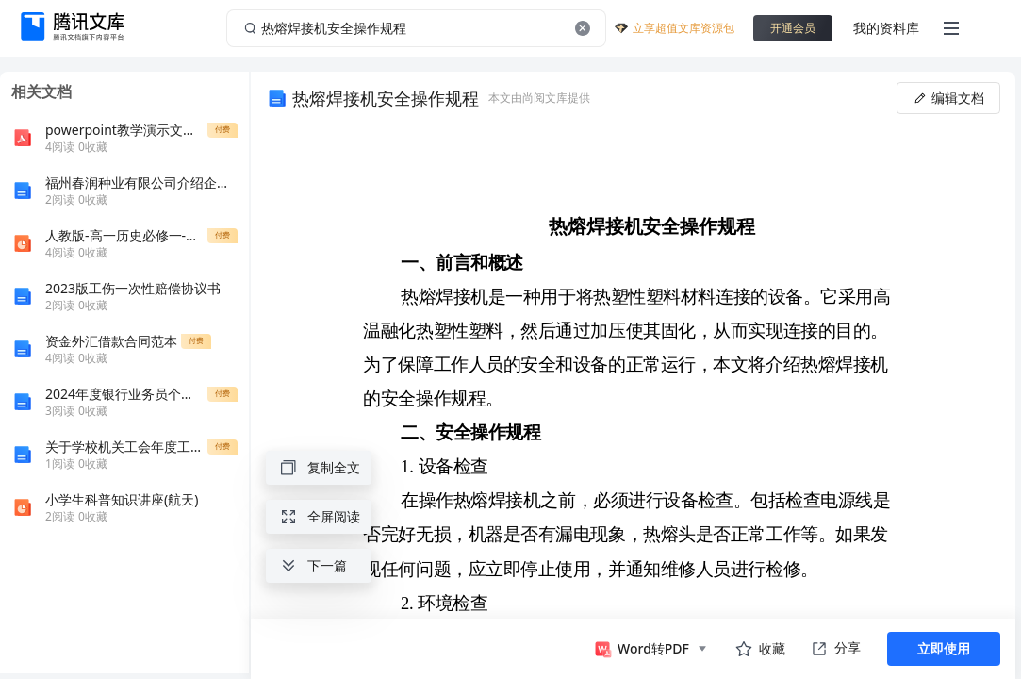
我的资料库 (886, 28)
